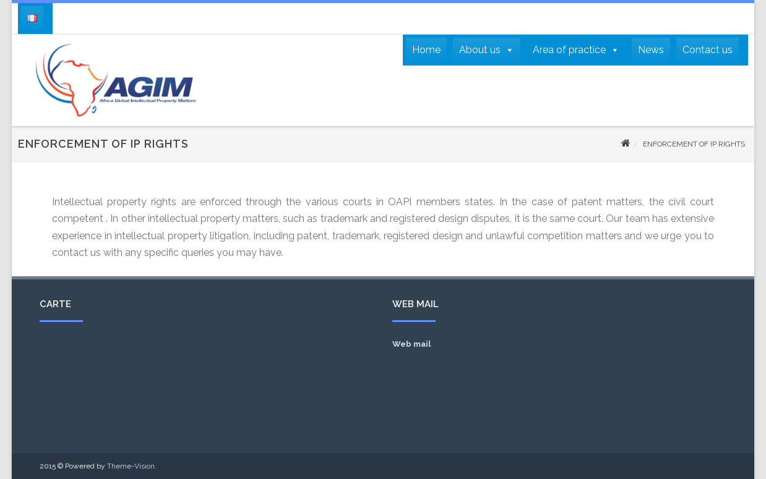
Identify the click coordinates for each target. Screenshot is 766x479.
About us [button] (486, 50)
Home (426, 50)
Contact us (707, 50)
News (651, 50)
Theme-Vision (131, 466)
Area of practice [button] (576, 50)
